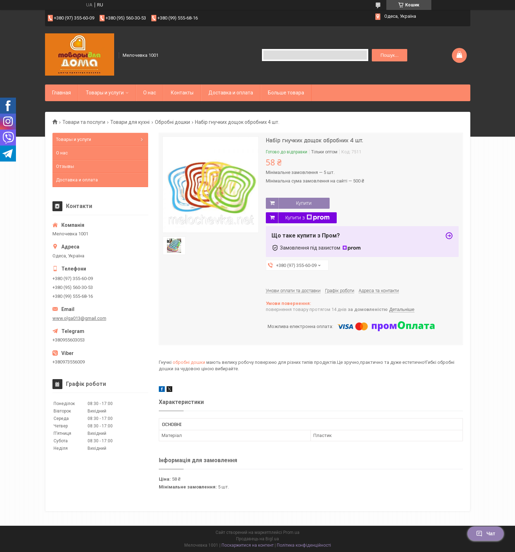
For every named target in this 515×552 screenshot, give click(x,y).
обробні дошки (189, 362)
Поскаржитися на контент (248, 545)
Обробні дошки (172, 122)
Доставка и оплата (230, 92)
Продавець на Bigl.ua (257, 538)
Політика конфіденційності (304, 545)
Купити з (307, 217)
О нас (149, 92)
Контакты (182, 92)
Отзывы (65, 166)
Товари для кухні (130, 122)
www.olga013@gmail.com (79, 318)
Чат (485, 533)
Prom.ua (291, 532)
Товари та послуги (83, 122)
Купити (304, 203)
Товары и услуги (105, 92)
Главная (61, 92)
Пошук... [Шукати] (389, 55)
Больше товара (286, 92)
